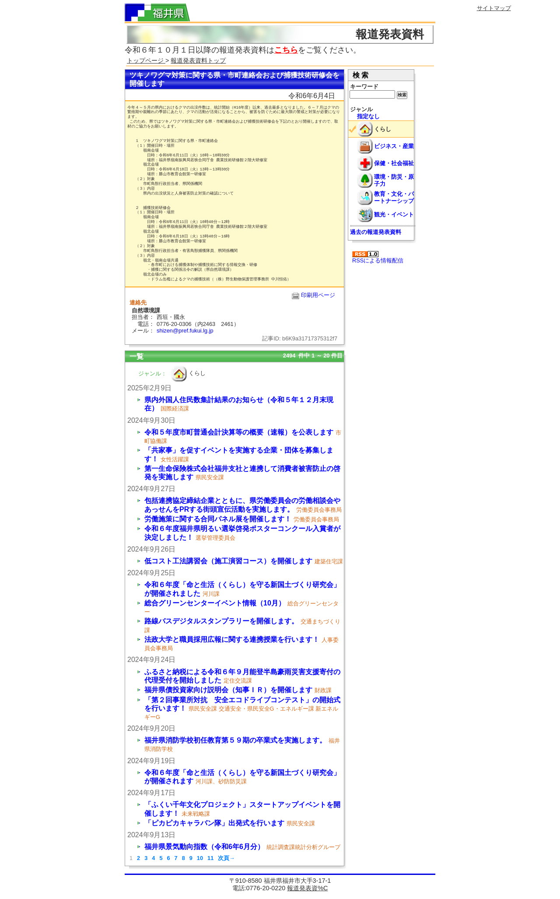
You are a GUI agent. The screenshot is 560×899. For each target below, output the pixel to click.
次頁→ (226, 858)
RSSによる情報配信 (377, 257)
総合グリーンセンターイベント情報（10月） (214, 603)
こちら (286, 50)
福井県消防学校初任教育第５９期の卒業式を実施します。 (235, 740)
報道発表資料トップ (198, 60)
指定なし (368, 116)
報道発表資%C (307, 888)
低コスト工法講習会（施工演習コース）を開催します (228, 561)
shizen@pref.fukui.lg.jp (185, 330)
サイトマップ (494, 8)
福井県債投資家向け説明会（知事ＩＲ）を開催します (228, 690)
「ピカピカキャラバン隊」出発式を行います (214, 823)
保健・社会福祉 (394, 163)
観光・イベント (394, 214)
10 (200, 858)
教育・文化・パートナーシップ (394, 197)
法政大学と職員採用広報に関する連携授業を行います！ (231, 639)
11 (210, 858)
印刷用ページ (318, 295)
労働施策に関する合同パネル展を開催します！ (217, 519)
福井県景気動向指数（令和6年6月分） (204, 846)
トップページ (146, 60)
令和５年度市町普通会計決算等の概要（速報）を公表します (238, 432)
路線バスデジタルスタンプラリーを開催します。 (221, 621)
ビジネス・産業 (394, 146)
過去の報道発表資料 (375, 232)
